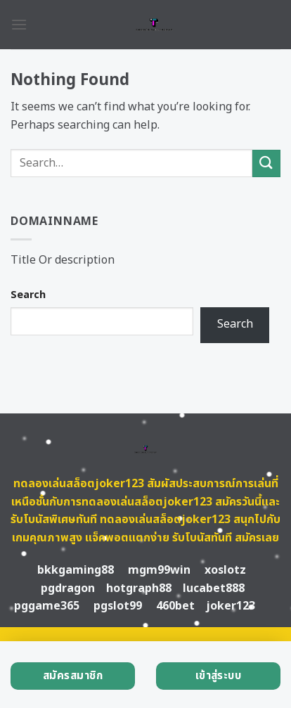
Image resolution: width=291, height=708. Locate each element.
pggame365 (46, 606)
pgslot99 (117, 606)
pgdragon (68, 588)
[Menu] (19, 24)
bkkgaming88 (75, 570)
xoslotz (225, 570)
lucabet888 (214, 588)
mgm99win (159, 570)
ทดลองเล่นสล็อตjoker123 (78, 483)
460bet (175, 606)
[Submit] (266, 163)
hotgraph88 (139, 588)
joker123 (230, 606)
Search (28, 295)
